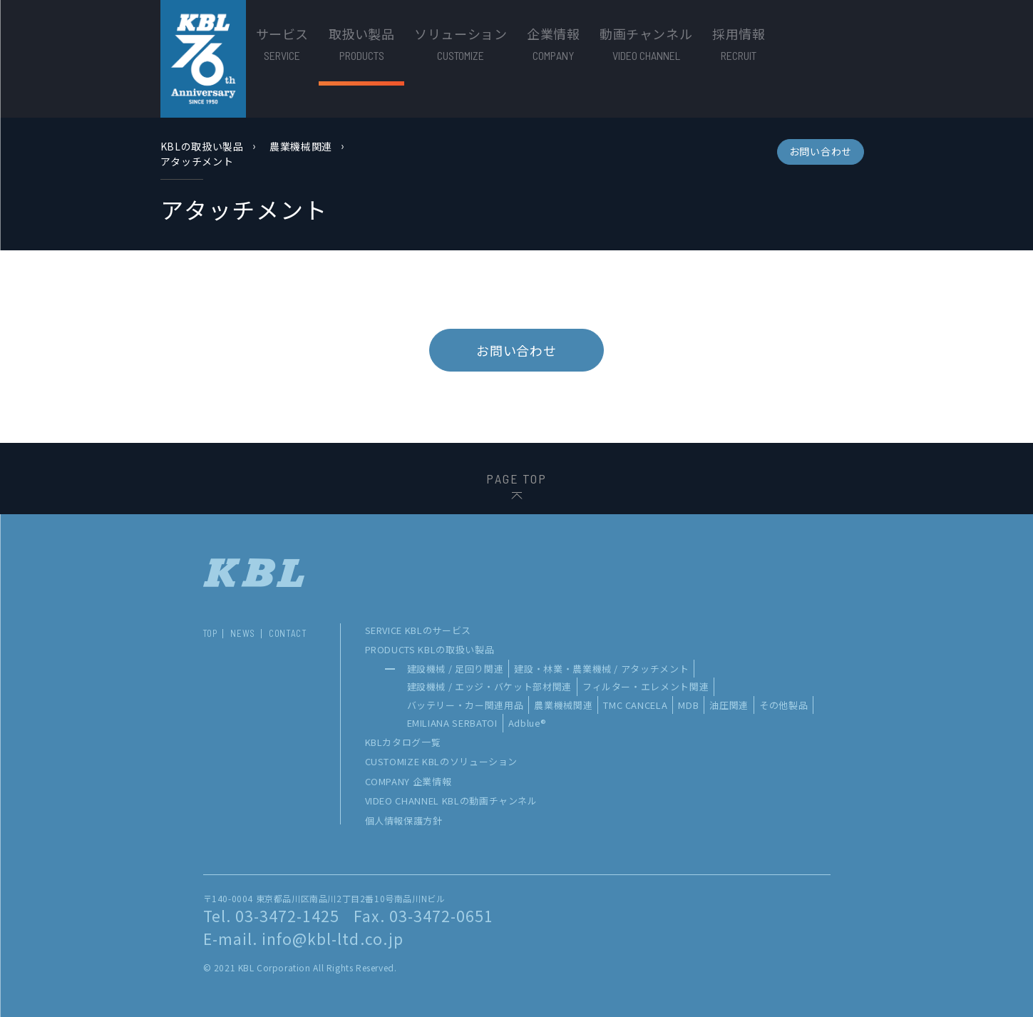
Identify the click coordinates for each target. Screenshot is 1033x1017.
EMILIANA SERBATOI (452, 723)
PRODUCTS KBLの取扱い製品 (430, 649)
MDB (688, 705)
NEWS (242, 633)
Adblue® (528, 723)
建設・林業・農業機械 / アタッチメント (601, 668)
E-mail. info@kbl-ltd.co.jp (303, 938)
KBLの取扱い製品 (202, 146)
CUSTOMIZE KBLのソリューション (441, 761)
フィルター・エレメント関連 (645, 686)
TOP (209, 633)
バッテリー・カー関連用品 (465, 705)
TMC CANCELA (635, 705)
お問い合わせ (820, 151)
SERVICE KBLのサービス (418, 630)
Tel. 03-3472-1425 (271, 915)
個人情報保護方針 (404, 820)
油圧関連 (729, 705)
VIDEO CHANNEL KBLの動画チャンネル (451, 800)
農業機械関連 (300, 146)
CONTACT (288, 633)
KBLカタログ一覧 (403, 742)
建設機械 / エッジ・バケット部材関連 (489, 686)
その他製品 (783, 705)
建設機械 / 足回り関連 (455, 668)
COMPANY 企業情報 (408, 781)
